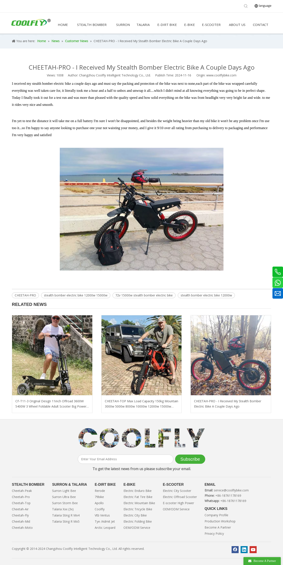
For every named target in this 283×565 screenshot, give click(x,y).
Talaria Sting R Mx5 (66, 521)
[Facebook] (235, 549)
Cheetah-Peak (22, 491)
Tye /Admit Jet (105, 521)
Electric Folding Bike (137, 521)
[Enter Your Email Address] (125, 459)
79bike (99, 497)
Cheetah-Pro (21, 497)
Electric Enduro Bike (137, 491)
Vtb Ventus (102, 515)
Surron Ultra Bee (64, 497)
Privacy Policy (214, 533)
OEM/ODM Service (136, 527)
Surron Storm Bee (65, 503)
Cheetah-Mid (21, 521)
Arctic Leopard (105, 527)
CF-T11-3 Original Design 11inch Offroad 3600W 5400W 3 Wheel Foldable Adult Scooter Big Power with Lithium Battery (50, 404)
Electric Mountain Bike (139, 503)
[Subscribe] (190, 459)
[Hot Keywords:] (246, 6)
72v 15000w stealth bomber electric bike (144, 295)
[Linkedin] (244, 549)
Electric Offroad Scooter (180, 497)
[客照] (141, 438)
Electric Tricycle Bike (137, 509)
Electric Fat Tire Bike (137, 497)
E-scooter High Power (178, 503)
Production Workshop (220, 521)
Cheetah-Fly (20, 515)
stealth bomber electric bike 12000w (206, 295)
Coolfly (100, 509)
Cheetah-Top (21, 503)
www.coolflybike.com (221, 75)
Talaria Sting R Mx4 (66, 515)
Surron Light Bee (64, 491)
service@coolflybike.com (231, 490)
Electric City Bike (135, 515)
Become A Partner (218, 527)
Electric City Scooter (177, 491)
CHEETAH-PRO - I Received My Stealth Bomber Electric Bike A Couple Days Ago (227, 403)
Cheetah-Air (20, 509)
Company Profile (216, 515)
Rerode (100, 491)
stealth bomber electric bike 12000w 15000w (75, 295)
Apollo (99, 503)
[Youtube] (253, 549)
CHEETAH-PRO (25, 295)
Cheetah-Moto (22, 527)
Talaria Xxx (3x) (63, 509)
